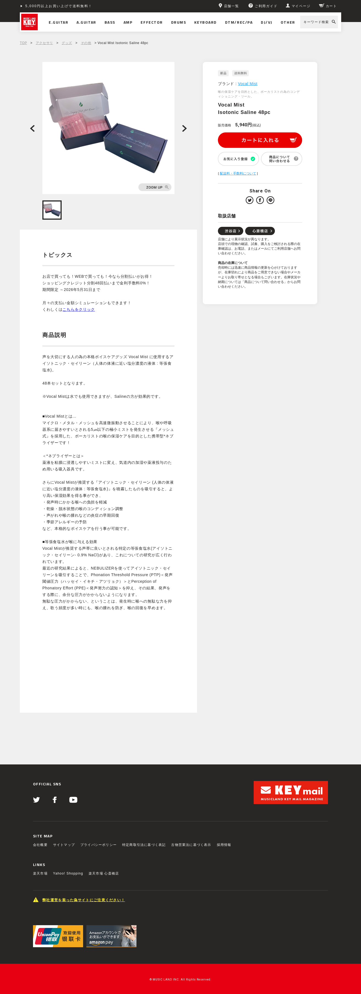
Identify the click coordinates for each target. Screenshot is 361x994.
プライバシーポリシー (98, 845)
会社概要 (40, 845)
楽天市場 (40, 873)
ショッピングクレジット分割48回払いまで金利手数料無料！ (79, 6)
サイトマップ (64, 845)
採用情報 (224, 845)
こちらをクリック (78, 309)
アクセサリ (44, 43)
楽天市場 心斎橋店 (104, 873)
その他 (86, 43)
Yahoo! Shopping (68, 873)
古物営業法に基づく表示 (191, 845)
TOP (23, 43)
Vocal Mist (248, 83)
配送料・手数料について (238, 173)
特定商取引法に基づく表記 (144, 845)
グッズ (67, 43)
